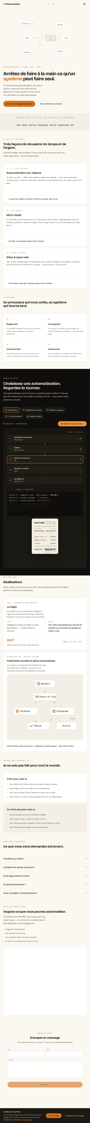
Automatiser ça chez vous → (72, 424)
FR (48, 4)
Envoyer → (45, 1078)
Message (11, 1054)
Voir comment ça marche (51, 104)
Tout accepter (53, 1116)
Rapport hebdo (34, 416)
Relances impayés (55, 410)
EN (53, 4)
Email (48, 1043)
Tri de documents (13, 416)
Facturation (11, 410)
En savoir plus (27, 1120)
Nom (9, 1043)
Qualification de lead (31, 410)
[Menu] (84, 4)
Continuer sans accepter (74, 1116)
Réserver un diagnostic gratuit (19, 104)
